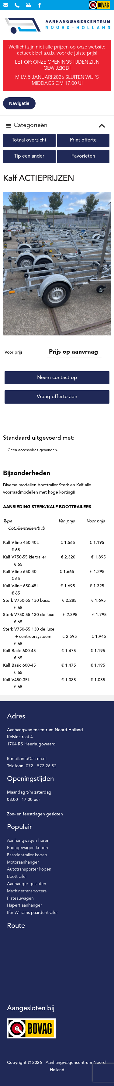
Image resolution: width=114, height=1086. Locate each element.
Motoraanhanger (23, 862)
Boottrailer (17, 876)
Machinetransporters (27, 891)
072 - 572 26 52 (41, 766)
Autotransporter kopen (29, 869)
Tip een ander (29, 156)
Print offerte (83, 140)
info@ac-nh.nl (34, 759)
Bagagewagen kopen (27, 848)
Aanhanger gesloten (26, 884)
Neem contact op (57, 377)
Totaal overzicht (29, 140)
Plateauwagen (20, 898)
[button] (105, 197)
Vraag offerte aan (57, 396)
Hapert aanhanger (24, 905)
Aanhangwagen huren (28, 840)
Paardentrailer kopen (27, 855)
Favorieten (83, 156)
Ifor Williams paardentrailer (32, 913)
